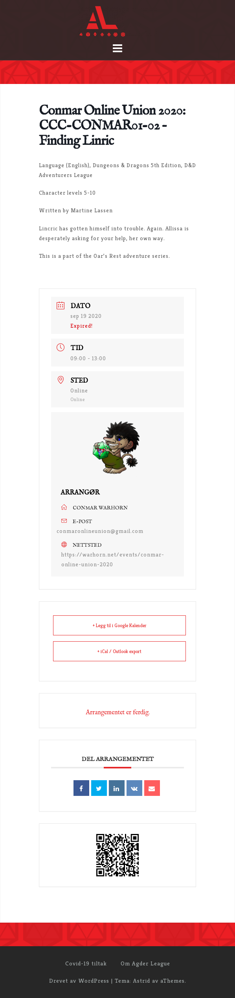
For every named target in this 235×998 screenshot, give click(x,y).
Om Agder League (145, 963)
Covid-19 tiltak (86, 963)
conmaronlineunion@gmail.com (100, 531)
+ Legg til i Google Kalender (120, 625)
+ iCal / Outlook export (119, 651)
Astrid (141, 980)
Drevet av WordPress (79, 980)
